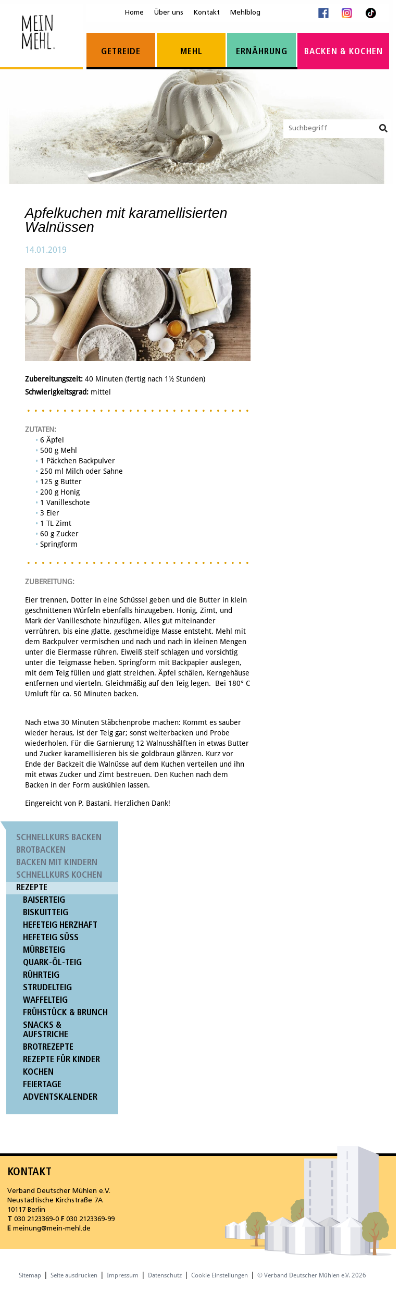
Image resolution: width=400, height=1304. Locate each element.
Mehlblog (245, 12)
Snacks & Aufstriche (45, 1030)
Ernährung (262, 51)
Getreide (121, 51)
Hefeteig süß (51, 937)
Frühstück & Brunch (65, 1012)
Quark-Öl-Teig (52, 962)
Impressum (123, 1275)
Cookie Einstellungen (219, 1275)
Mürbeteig (44, 950)
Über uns (168, 12)
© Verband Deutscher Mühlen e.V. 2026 (311, 1275)
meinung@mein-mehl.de (52, 1228)
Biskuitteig (45, 912)
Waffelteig (45, 1000)
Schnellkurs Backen (59, 837)
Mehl (191, 51)
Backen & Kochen (343, 51)
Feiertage (42, 1084)
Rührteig (41, 975)
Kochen (38, 1072)
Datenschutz (165, 1275)
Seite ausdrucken (74, 1275)
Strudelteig (47, 987)
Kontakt (207, 12)
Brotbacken (41, 850)
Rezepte (31, 887)
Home (134, 12)
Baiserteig (44, 900)
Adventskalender (60, 1097)
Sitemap (30, 1275)
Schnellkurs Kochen (59, 875)
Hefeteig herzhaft (60, 925)
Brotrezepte (48, 1047)
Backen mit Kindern (56, 862)
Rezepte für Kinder (61, 1059)
